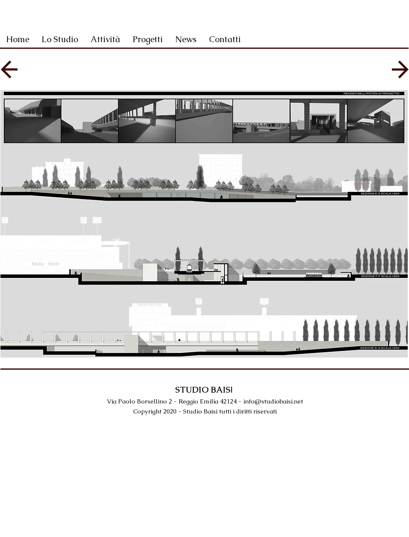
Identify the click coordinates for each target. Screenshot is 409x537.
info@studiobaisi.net (273, 401)
